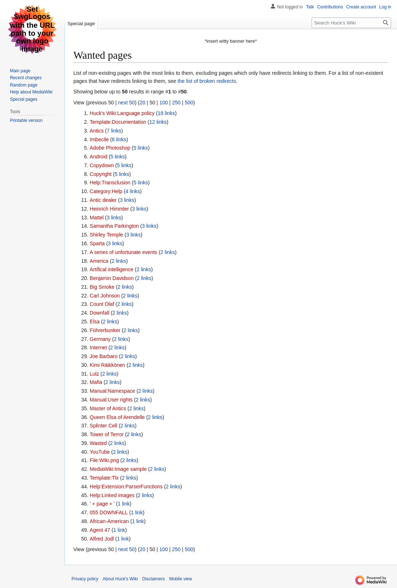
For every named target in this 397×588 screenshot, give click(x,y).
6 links (119, 139)
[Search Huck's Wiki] (351, 23)
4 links (133, 191)
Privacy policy (85, 578)
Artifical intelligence (112, 269)
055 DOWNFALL (109, 512)
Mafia (96, 382)
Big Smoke (102, 287)
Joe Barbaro (103, 356)
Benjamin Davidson (112, 278)
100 (163, 102)
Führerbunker (105, 330)
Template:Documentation (118, 122)
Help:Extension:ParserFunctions (126, 486)
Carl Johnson (105, 296)
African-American (109, 521)
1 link (124, 504)
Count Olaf (102, 304)
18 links (166, 113)
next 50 (126, 102)
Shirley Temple (106, 235)
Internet (98, 347)
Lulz (94, 374)
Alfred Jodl (102, 539)
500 (189, 102)
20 (143, 102)
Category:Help (106, 191)
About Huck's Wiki (120, 578)
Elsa (95, 321)
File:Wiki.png (104, 460)
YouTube (100, 452)
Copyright (101, 174)
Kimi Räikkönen (107, 365)
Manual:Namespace (112, 391)
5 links (141, 148)
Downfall (99, 313)
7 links (114, 131)
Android (98, 157)
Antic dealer (103, 200)
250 (176, 102)
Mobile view (180, 578)
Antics (97, 131)
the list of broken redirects (207, 81)
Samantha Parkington (114, 226)
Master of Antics (108, 408)
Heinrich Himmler (109, 209)
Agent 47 (100, 530)
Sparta (97, 243)
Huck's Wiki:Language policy (122, 113)
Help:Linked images (112, 495)
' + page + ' (102, 504)
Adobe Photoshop (110, 148)
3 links (127, 200)
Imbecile (99, 139)
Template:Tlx (104, 478)
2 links (168, 252)
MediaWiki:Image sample (118, 469)
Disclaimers (153, 578)
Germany (100, 339)
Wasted (98, 443)
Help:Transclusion (110, 182)
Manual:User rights (111, 400)
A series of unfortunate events (123, 252)
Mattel (97, 217)
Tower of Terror (107, 434)
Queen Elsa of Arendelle (117, 417)
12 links (157, 122)
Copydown (102, 165)
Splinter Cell (103, 425)
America (99, 261)
